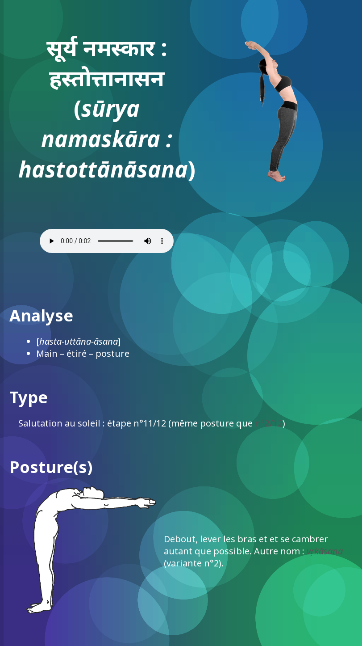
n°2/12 (269, 423)
